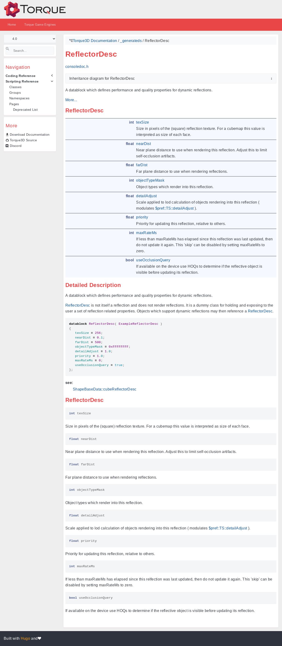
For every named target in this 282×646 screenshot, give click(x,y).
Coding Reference (20, 76)
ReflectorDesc (77, 305)
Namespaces (19, 98)
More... (71, 100)
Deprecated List (25, 109)
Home (12, 24)
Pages (14, 104)
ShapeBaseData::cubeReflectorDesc (105, 389)
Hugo (25, 638)
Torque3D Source (23, 140)
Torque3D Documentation (95, 41)
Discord (15, 146)
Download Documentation (29, 134)
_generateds (131, 41)
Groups (15, 92)
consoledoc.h (76, 67)
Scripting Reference (22, 81)
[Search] (30, 51)
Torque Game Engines (40, 24)
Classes (15, 87)
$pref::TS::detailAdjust (174, 208)
